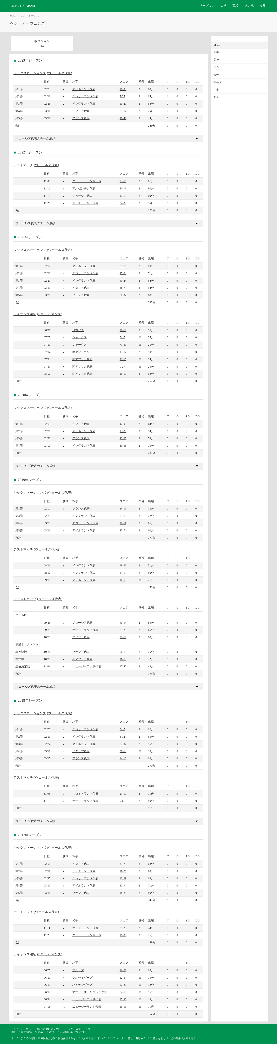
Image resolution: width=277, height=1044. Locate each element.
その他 (249, 5)
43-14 (123, 622)
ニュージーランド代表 (86, 181)
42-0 (122, 423)
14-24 (123, 431)
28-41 (123, 118)
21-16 (123, 266)
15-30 (123, 999)
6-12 (122, 736)
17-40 (123, 666)
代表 (216, 67)
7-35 (122, 96)
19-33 (123, 565)
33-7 (122, 863)
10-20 (123, 103)
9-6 (121, 800)
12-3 (122, 977)
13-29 (123, 878)
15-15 (123, 1006)
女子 (216, 97)
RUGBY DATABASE (22, 6)
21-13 (123, 515)
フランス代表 (81, 118)
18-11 (123, 523)
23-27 (123, 438)
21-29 (123, 928)
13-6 (122, 572)
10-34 (123, 89)
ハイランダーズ (82, 984)
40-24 (123, 280)
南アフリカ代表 (82, 359)
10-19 (123, 580)
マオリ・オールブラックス (89, 992)
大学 (223, 5)
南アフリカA (80, 352)
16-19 (123, 373)
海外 (216, 74)
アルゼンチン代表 (83, 188)
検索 (262, 5)
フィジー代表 (81, 637)
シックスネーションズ (29, 73)
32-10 (123, 992)
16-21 (123, 871)
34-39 (123, 203)
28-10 (123, 330)
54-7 (122, 337)
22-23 (123, 984)
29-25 (123, 629)
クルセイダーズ (82, 977)
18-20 (123, 892)
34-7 (122, 729)
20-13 (123, 188)
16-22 (123, 970)
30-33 (123, 445)
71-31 (123, 344)
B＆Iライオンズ (49, 314)
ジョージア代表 (82, 195)
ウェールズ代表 (59, 73)
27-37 (123, 743)
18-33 (123, 935)
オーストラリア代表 (85, 203)
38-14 (123, 751)
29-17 (123, 111)
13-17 (123, 352)
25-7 (122, 530)
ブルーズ (78, 970)
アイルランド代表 (83, 89)
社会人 (218, 82)
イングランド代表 (83, 103)
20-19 (123, 651)
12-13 (123, 195)
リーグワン (207, 5)
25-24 (123, 273)
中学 (216, 89)
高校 (235, 5)
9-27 (122, 366)
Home (13, 15)
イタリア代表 (81, 111)
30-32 (123, 295)
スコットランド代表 (85, 96)
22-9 (122, 885)
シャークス (79, 337)
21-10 (123, 793)
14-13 (123, 758)
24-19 (123, 508)
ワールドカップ (24, 599)
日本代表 (78, 330)
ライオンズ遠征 (24, 314)
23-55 (123, 181)
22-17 (123, 359)
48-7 (122, 287)
